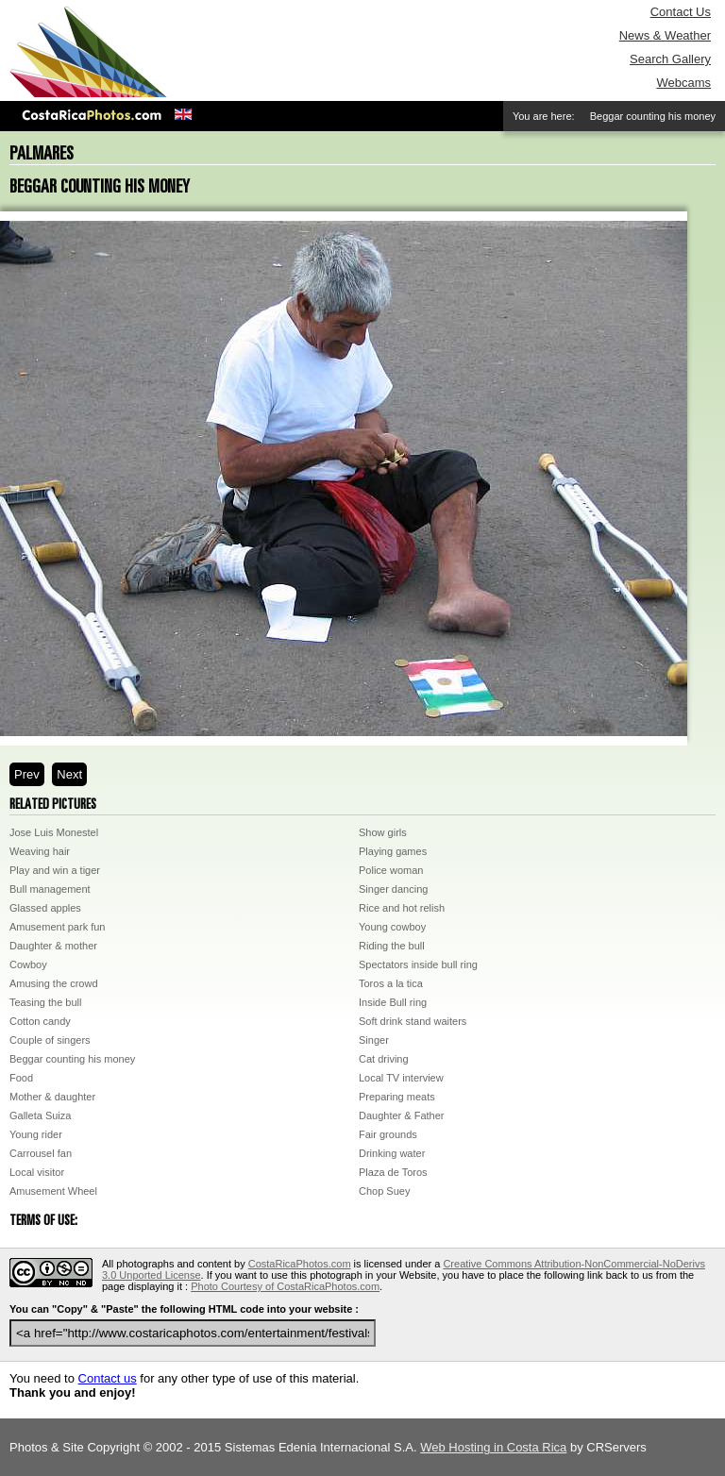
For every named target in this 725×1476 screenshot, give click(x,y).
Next (69, 774)
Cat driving (384, 1059)
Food (21, 1077)
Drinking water (392, 1153)
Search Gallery (670, 59)
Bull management (50, 889)
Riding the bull (392, 945)
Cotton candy (40, 1021)
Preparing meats (397, 1096)
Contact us (107, 1378)
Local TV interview (401, 1077)
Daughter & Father (402, 1115)
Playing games (393, 851)
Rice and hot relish (402, 908)
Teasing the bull (45, 1002)
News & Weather (665, 35)
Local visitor (36, 1172)
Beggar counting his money (72, 1059)
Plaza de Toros (393, 1172)
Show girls (383, 832)
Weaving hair (39, 851)
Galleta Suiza (40, 1115)
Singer (374, 1040)
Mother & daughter (52, 1096)
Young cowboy (392, 926)
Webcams (683, 82)
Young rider (35, 1134)
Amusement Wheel (53, 1191)
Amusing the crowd (53, 983)
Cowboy (28, 964)
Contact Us (680, 12)
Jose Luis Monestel (53, 832)
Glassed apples (45, 908)
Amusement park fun (57, 926)
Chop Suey (384, 1191)
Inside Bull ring (393, 1002)
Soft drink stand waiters (412, 1021)
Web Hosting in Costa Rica (493, 1447)
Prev (27, 774)
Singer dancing (393, 889)
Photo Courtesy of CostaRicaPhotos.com (285, 1286)
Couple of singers (50, 1040)
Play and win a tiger (54, 870)
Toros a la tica (391, 983)
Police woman (391, 870)
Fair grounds (388, 1134)
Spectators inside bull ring (418, 964)
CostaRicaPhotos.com (299, 1263)
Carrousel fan (40, 1153)
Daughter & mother (53, 945)
